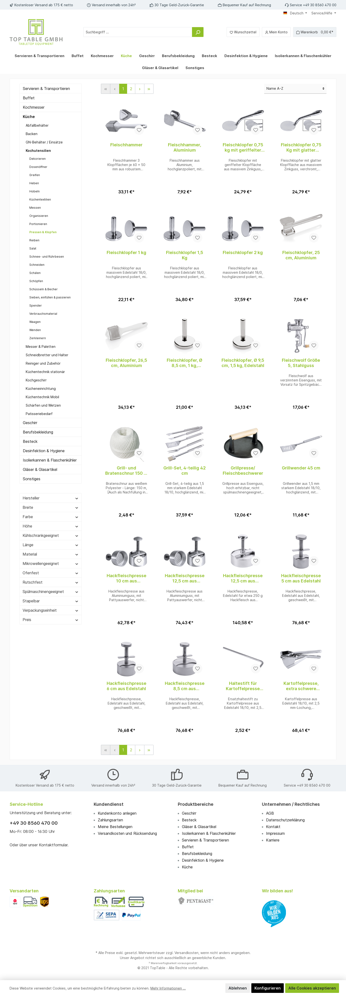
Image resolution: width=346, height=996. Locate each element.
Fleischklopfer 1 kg (126, 252)
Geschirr (30, 422)
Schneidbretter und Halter (46, 355)
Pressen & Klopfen (42, 232)
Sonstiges (32, 484)
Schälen (34, 273)
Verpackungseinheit (51, 616)
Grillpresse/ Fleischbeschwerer (243, 470)
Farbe (51, 522)
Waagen (34, 322)
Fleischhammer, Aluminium (184, 147)
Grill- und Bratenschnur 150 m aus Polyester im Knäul (126, 470)
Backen (31, 134)
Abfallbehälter (37, 125)
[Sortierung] (295, 89)
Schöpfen (35, 281)
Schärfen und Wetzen (43, 405)
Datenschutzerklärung (286, 820)
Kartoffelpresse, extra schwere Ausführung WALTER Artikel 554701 (301, 686)
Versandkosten (186, 953)
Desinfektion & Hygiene (44, 450)
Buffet (28, 97)
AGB (270, 813)
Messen (34, 207)
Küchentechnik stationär (45, 372)
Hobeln (34, 191)
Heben (33, 183)
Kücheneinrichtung (41, 388)
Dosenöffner (37, 167)
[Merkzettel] (244, 32)
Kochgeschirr (36, 380)
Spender (35, 305)
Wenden (35, 330)
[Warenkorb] (314, 32)
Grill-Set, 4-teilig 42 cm (184, 470)
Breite (51, 513)
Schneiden (36, 265)
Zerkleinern (37, 338)
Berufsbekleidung (39, 432)
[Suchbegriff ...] (138, 32)
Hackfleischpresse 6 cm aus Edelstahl (126, 686)
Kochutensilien (38, 150)
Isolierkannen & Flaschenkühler (37, 463)
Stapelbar (51, 606)
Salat (32, 248)
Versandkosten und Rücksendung (128, 833)
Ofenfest (51, 578)
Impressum (276, 833)
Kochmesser (34, 107)
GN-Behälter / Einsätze (44, 142)
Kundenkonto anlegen (117, 813)
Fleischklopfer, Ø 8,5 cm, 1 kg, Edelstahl (184, 363)
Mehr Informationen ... (165, 988)
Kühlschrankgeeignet (51, 541)
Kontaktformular (54, 844)
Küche (29, 116)
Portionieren (37, 224)
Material (51, 559)
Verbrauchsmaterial (42, 313)
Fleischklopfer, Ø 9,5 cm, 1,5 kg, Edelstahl (243, 363)
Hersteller (51, 503)
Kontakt (273, 826)
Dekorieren (36, 158)
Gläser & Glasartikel (40, 475)
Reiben (34, 240)
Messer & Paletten (40, 346)
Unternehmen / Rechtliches (290, 804)
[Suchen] (198, 32)
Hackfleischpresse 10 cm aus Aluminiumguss (126, 578)
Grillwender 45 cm (301, 467)
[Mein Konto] (276, 32)
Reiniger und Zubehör (43, 363)
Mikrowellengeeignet (51, 569)
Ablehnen (240, 988)
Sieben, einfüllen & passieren (49, 297)
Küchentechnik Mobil (42, 397)
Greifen (34, 175)
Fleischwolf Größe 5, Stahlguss (301, 363)
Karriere (273, 840)
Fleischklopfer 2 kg (243, 252)
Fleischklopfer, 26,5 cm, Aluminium (126, 363)
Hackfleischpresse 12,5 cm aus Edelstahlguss (242, 578)
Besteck (30, 441)
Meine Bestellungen (116, 826)
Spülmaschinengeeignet (51, 597)
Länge (51, 550)
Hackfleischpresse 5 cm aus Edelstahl (301, 578)
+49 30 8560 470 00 (33, 823)
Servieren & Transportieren (47, 88)
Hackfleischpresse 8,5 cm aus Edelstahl (184, 686)
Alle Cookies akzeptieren (313, 988)
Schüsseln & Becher (42, 289)
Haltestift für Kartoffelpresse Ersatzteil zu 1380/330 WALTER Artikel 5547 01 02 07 (242, 686)
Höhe (51, 531)
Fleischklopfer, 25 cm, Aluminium (301, 255)
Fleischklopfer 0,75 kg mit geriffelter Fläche (243, 147)
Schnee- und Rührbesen (45, 256)
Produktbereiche (195, 804)
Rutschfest (51, 588)
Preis (51, 625)
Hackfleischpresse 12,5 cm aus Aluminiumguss (184, 578)
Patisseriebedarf (39, 414)
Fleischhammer (126, 144)
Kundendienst (108, 804)
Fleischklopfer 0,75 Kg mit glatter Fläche (301, 147)
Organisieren (38, 216)
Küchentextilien (39, 199)
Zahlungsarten (111, 820)
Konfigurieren (269, 988)
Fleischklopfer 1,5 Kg (184, 255)
